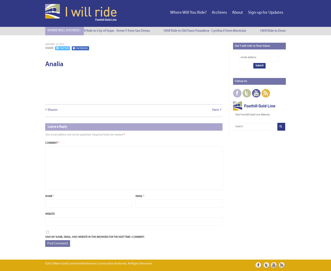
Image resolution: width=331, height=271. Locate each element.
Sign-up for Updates (265, 13)
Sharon (52, 110)
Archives (219, 13)
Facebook (80, 48)
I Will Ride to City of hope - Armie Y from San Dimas (115, 31)
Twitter (62, 48)
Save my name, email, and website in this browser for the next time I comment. (95, 237)
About (237, 13)
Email (140, 196)
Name (49, 196)
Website (50, 214)
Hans (215, 110)
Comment (52, 143)
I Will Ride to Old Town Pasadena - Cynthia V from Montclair (205, 31)
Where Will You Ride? (188, 13)
